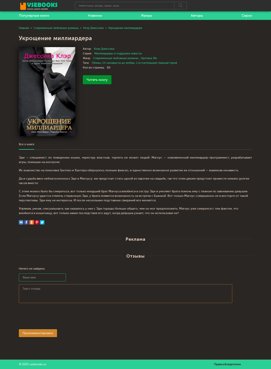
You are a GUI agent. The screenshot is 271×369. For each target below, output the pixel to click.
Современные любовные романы (116, 58)
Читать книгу (97, 80)
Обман (96, 63)
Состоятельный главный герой (156, 63)
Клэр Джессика (104, 48)
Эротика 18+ (149, 58)
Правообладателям (227, 364)
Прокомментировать (38, 333)
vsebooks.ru (38, 364)
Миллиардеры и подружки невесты (118, 53)
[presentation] (47, 317)
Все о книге (26, 144)
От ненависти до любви (118, 63)
